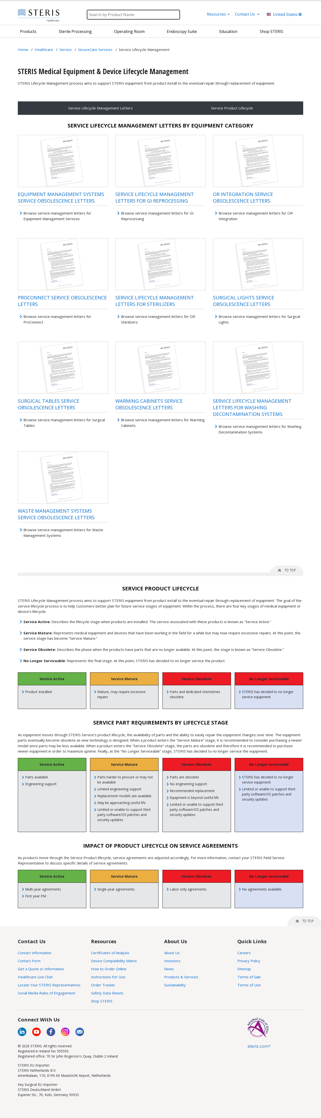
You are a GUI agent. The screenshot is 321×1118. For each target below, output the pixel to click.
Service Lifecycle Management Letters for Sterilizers (154, 300)
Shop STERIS (101, 1001)
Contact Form (29, 960)
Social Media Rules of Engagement (46, 993)
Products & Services (181, 976)
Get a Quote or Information (41, 968)
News (169, 968)
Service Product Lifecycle (232, 108)
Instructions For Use (108, 976)
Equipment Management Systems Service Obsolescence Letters (61, 197)
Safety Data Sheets (107, 993)
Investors (172, 960)
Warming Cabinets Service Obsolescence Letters (149, 404)
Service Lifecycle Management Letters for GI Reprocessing (154, 197)
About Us (172, 952)
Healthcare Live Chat (35, 976)
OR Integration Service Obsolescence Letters (243, 197)
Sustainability (175, 984)
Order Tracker (103, 984)
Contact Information (34, 952)
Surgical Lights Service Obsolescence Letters (243, 300)
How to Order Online (108, 968)
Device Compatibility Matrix (114, 960)
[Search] (133, 15)
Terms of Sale (249, 976)
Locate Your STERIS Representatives (49, 984)
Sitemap (244, 968)
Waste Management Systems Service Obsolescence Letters (56, 514)
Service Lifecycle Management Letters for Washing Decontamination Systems (252, 407)
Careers (244, 952)
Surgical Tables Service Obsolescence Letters (48, 404)
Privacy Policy (248, 960)
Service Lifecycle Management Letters (100, 108)
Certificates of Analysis (110, 952)
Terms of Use (249, 984)
